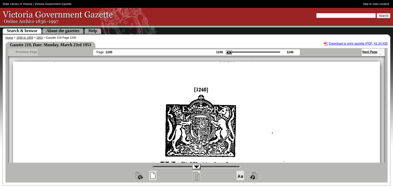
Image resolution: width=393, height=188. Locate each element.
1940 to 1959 (24, 37)
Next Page (373, 52)
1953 (39, 37)
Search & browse (22, 30)
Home (9, 37)
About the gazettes (62, 30)
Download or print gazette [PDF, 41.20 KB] (358, 43)
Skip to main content (376, 3)
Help (92, 30)
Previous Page (23, 52)
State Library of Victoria (17, 3)
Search (383, 15)
